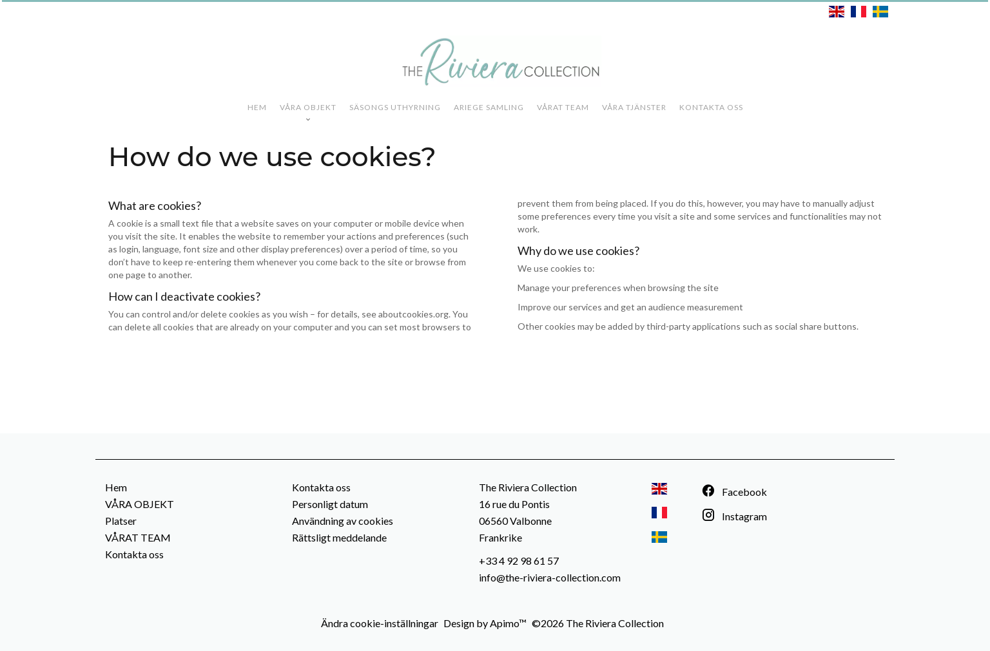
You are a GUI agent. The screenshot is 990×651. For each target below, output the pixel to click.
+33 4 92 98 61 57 (519, 560)
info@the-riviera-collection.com (550, 577)
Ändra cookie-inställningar (379, 623)
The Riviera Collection (528, 487)
